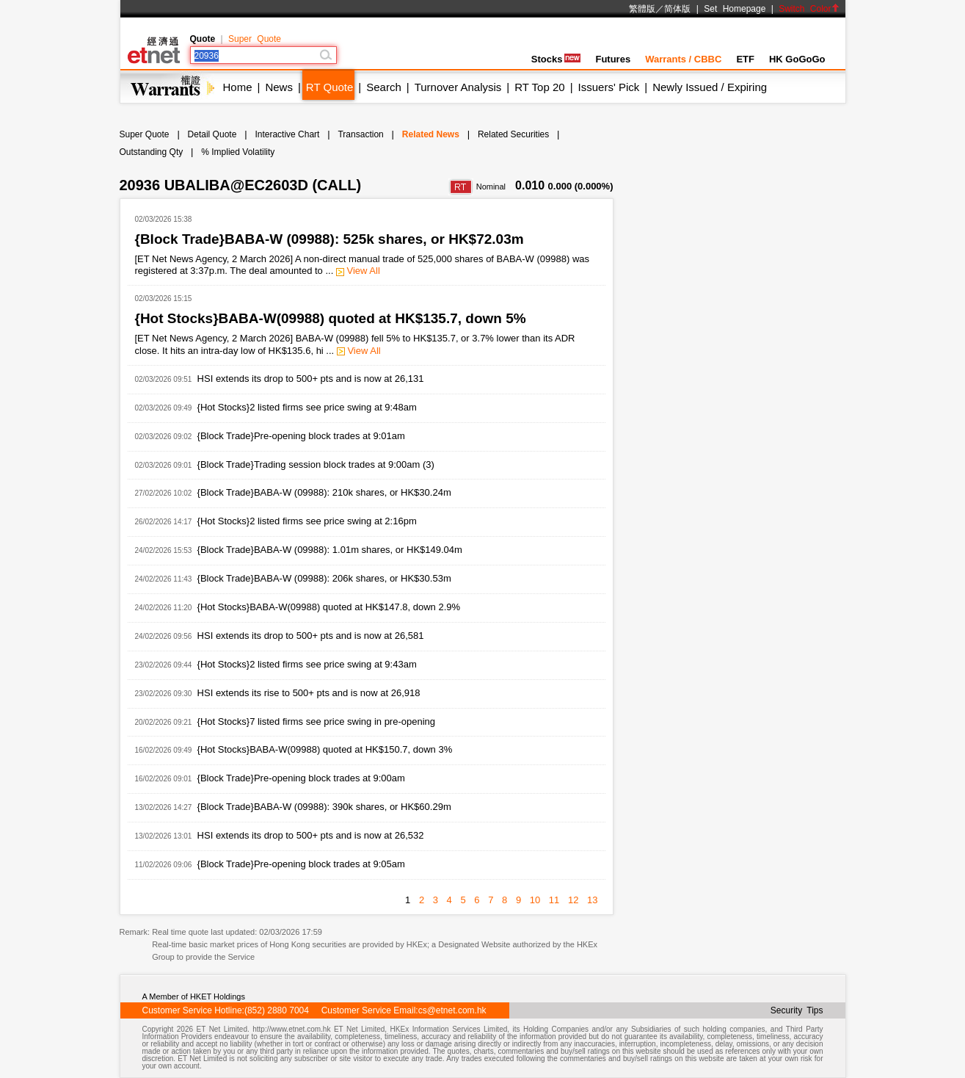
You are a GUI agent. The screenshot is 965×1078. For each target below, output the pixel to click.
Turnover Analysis (458, 87)
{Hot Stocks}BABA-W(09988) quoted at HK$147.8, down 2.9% (328, 606)
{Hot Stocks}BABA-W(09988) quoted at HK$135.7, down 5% (330, 318)
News (279, 87)
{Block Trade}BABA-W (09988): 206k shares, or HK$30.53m (324, 578)
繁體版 (642, 9)
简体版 (677, 9)
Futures (612, 59)
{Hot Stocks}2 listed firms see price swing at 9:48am (307, 407)
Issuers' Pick (609, 87)
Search (383, 87)
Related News (430, 134)
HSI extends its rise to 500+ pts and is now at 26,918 (308, 692)
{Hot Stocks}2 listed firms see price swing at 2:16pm (307, 521)
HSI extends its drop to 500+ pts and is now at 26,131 (310, 378)
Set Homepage (734, 9)
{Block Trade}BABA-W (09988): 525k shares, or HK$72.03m (329, 239)
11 (554, 899)
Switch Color (809, 9)
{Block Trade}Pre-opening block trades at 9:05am (301, 863)
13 (592, 899)
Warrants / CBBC (683, 59)
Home (237, 87)
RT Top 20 (539, 87)
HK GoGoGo (797, 59)
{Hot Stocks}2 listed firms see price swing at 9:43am (307, 664)
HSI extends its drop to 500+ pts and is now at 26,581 (310, 635)
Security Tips (797, 1010)
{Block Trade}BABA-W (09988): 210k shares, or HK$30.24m (324, 492)
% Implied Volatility (237, 152)
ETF (745, 59)
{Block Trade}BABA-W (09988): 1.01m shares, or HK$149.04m (329, 549)
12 (573, 899)
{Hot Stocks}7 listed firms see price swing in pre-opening (316, 721)
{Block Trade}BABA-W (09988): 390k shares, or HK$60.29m (324, 806)
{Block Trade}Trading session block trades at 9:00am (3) (315, 464)
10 (535, 899)
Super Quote (254, 39)
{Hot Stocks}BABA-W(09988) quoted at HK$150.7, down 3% (325, 749)
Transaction (360, 134)
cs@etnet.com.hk (452, 1010)
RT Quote (329, 87)
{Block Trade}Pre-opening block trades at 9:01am (301, 435)
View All (358, 270)
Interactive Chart (287, 134)
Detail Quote (212, 134)
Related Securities (513, 134)
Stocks (556, 59)
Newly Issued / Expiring (709, 87)
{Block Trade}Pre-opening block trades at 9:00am (301, 778)
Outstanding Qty (151, 152)
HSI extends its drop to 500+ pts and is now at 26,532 (310, 835)
